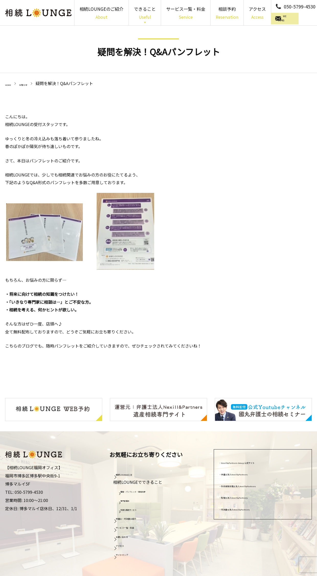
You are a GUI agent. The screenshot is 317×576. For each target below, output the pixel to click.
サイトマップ (130, 553)
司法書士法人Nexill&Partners (250, 508)
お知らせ (33, 83)
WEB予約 (295, 19)
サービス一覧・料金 (185, 13)
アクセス (257, 13)
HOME (11, 83)
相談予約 (227, 13)
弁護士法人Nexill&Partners (248, 473)
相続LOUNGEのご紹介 (101, 13)
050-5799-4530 (299, 6)
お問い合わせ (130, 535)
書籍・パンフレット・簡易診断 (148, 490)
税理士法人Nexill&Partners (248, 496)
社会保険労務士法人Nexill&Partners (256, 484)
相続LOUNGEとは (134, 473)
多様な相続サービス (139, 508)
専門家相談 (132, 499)
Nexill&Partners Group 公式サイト (255, 461)
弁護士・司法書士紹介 (138, 517)
